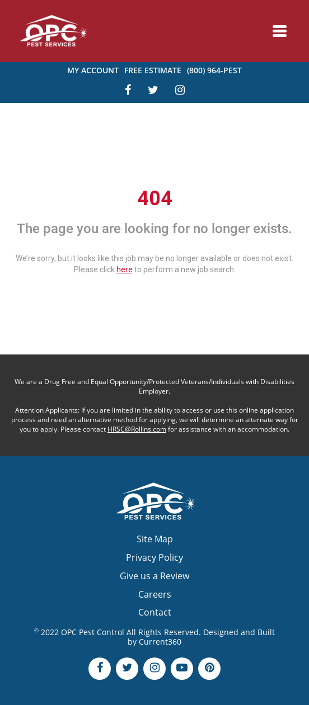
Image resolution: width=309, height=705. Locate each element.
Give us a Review (154, 576)
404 (154, 198)
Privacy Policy (154, 557)
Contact (154, 612)
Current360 (160, 641)
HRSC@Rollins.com (136, 429)
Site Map (155, 539)
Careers (154, 594)
